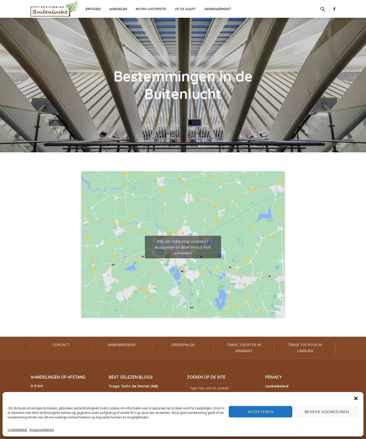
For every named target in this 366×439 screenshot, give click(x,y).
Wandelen (118, 9)
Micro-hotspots (151, 9)
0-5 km (36, 386)
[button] (355, 398)
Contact (61, 344)
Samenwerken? (217, 9)
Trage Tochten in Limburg (305, 347)
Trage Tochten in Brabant (244, 347)
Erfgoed (93, 9)
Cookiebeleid (17, 430)
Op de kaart (185, 9)
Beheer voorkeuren (326, 411)
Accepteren (260, 411)
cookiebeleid (276, 386)
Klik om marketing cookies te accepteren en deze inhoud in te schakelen (183, 247)
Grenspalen (182, 344)
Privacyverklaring (41, 430)
